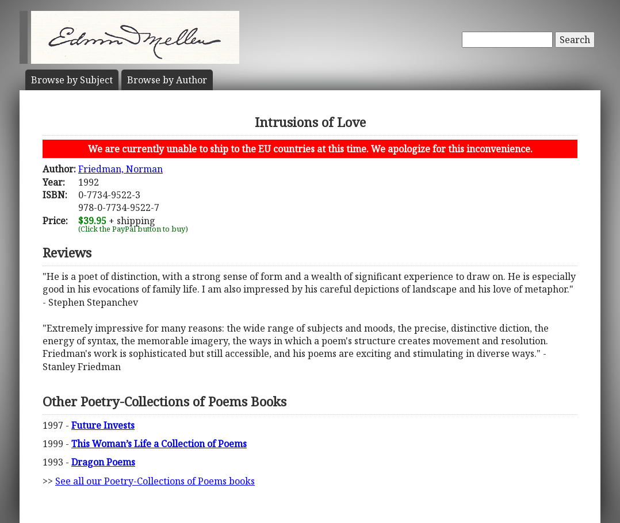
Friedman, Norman (120, 169)
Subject (72, 79)
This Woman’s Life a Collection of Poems (159, 443)
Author (167, 79)
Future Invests (103, 425)
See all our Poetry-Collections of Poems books (155, 481)
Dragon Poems (103, 462)
